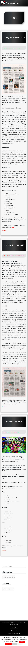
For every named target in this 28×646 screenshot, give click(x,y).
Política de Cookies (14, 630)
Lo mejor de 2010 (14, 422)
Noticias (12, 255)
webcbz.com (18, 633)
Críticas (10, 255)
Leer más (20, 644)
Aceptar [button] (22, 641)
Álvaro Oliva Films (12, 3)
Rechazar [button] (8, 644)
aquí (13, 227)
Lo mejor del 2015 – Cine (14, 38)
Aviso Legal (14, 627)
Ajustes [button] (14, 644)
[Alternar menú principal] (25, 3)
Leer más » (4, 230)
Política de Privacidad (14, 629)
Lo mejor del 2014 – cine (14, 245)
